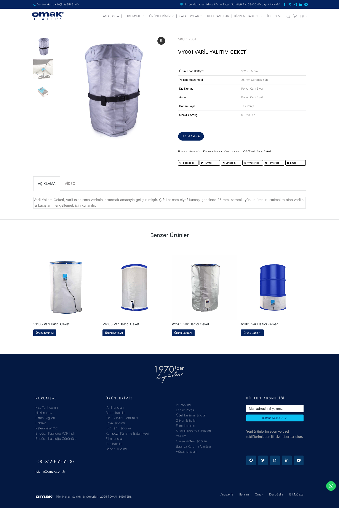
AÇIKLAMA (47, 183)
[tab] (46, 183)
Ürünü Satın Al (45, 332)
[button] (191, 136)
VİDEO (70, 183)
